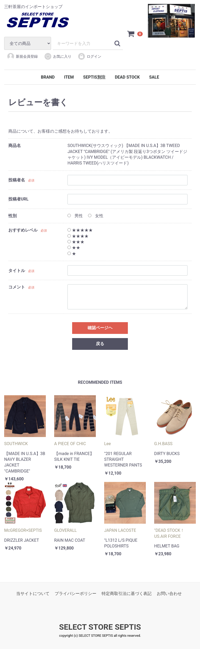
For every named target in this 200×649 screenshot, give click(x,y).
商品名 (14, 145)
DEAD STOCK (127, 77)
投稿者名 (16, 180)
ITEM (69, 77)
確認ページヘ (100, 328)
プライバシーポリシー (75, 593)
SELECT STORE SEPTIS (100, 627)
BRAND (48, 77)
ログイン (89, 56)
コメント (16, 287)
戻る (100, 343)
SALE (154, 77)
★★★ (75, 241)
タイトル (16, 270)
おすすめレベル (23, 230)
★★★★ (78, 236)
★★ (73, 247)
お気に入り (57, 56)
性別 (12, 215)
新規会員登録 (22, 56)
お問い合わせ (169, 593)
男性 (75, 215)
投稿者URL (18, 199)
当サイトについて (32, 593)
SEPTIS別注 (94, 77)
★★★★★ (80, 230)
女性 (95, 215)
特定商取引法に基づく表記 (127, 593)
